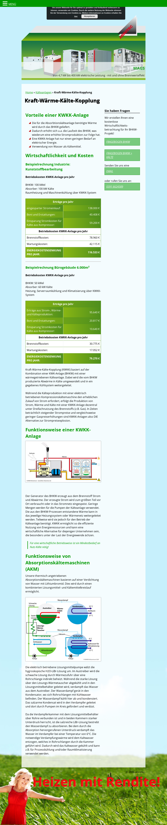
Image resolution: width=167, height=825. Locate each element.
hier (75, 16)
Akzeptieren (89, 16)
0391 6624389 (114, 186)
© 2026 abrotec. (135, 772)
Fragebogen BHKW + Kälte (119, 155)
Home (29, 92)
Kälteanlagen (44, 92)
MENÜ (12, 4)
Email (109, 171)
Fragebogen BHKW (118, 142)
